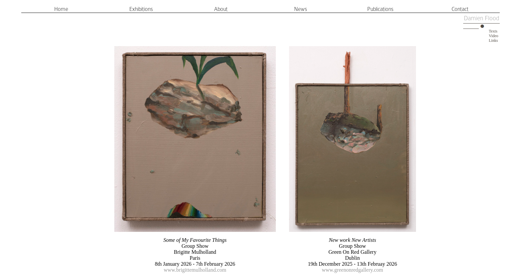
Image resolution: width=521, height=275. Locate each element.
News (300, 9)
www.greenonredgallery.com (352, 270)
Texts (493, 31)
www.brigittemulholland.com (195, 270)
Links (493, 40)
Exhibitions (141, 9)
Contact (460, 9)
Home (61, 9)
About (221, 9)
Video (493, 36)
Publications (380, 9)
